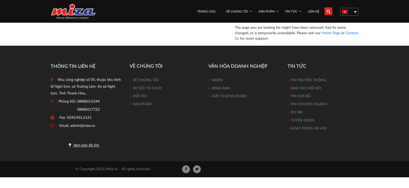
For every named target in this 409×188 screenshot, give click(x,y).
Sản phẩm (266, 11)
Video (217, 81)
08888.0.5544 (88, 102)
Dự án (297, 113)
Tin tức (291, 11)
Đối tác (140, 97)
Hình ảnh (221, 88)
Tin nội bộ (301, 97)
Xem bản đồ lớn (84, 146)
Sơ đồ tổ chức (148, 89)
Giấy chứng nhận (229, 96)
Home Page (331, 33)
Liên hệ (313, 11)
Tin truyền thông (308, 81)
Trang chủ (206, 11)
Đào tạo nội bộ (306, 89)
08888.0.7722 (88, 110)
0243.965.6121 (79, 118)
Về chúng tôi (237, 11)
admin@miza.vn (82, 126)
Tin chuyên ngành (309, 105)
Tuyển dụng (303, 121)
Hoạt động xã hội (309, 129)
